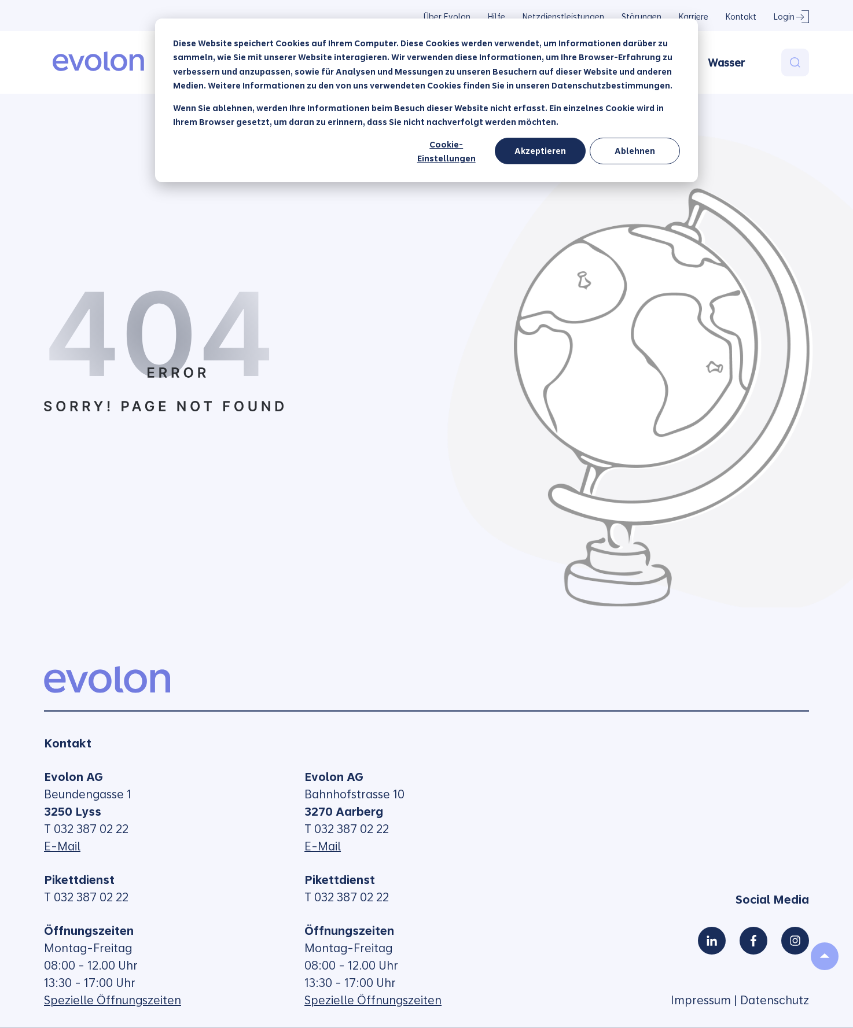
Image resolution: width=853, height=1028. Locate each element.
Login (784, 16)
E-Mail (62, 846)
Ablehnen (635, 151)
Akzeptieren (540, 151)
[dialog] (426, 100)
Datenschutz (774, 1000)
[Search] (795, 62)
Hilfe (496, 16)
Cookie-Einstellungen (446, 152)
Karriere (693, 16)
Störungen (641, 16)
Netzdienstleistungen (563, 16)
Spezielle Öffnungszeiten (112, 1000)
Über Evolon (447, 16)
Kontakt (741, 16)
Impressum (701, 1000)
